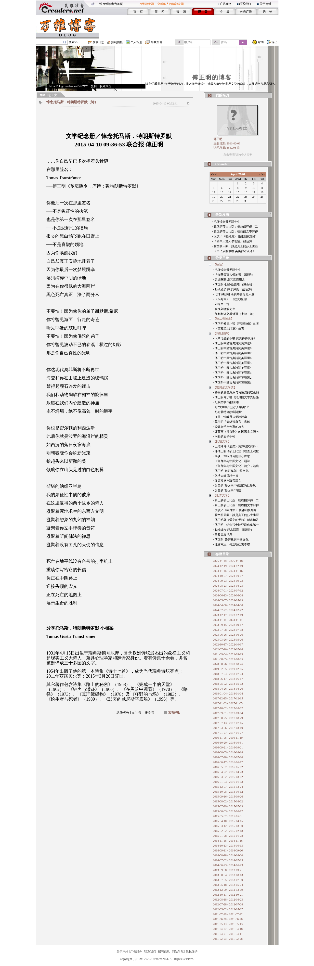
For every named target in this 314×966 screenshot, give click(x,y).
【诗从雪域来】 (223, 319)
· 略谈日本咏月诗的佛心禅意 (231, 456)
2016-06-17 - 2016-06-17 (228, 762)
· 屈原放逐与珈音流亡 (227, 480)
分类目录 (222, 258)
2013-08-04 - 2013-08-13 (228, 875)
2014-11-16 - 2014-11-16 (228, 840)
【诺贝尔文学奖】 (225, 387)
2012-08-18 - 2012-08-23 (228, 899)
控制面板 (117, 42)
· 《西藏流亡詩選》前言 (228, 328)
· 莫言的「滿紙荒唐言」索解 (231, 422)
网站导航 (178, 951)
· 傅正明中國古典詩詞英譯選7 (232, 353)
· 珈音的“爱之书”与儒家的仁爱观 (234, 485)
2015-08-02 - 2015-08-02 (228, 801)
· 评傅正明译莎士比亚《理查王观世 (236, 451)
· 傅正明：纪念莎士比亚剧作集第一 (236, 525)
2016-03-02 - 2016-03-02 (228, 777)
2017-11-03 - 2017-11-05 (228, 703)
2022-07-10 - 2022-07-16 (228, 649)
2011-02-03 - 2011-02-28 (228, 938)
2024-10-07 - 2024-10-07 (228, 576)
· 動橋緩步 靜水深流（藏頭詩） (233, 289)
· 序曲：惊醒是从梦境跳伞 (230, 417)
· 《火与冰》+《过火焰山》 (231, 299)
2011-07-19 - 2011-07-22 (228, 914)
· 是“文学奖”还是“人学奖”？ (231, 407)
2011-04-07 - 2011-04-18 (228, 929)
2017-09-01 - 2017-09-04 (228, 713)
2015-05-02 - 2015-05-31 (228, 816)
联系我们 (245, 4)
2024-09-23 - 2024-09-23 (228, 580)
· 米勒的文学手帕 (224, 436)
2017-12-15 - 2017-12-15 (228, 698)
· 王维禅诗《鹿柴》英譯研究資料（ (236, 446)
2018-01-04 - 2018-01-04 (228, 693)
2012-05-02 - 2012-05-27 (228, 909)
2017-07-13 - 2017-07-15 (228, 723)
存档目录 (222, 554)
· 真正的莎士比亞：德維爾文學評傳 (235, 231)
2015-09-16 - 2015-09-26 (228, 796)
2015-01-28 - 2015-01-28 (228, 835)
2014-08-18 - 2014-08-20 (228, 855)
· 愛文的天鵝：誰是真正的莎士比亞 (235, 246)
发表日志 (98, 42)
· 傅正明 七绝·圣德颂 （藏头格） (234, 284)
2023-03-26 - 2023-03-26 (228, 639)
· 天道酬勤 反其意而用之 (229, 279)
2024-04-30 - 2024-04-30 (228, 605)
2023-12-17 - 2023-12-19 (228, 615)
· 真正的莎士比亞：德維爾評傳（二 (235, 226)
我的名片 (222, 95)
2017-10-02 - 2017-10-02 (228, 708)
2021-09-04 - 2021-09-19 (228, 654)
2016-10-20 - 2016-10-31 (228, 742)
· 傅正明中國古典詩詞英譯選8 (232, 348)
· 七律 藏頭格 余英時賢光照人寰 (233, 294)
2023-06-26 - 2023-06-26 (228, 634)
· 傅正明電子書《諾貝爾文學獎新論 (236, 397)
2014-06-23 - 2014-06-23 (228, 865)
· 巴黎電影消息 (222, 534)
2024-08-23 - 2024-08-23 (228, 585)
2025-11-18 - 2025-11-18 (228, 561)
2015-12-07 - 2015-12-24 (228, 786)
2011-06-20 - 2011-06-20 (228, 919)
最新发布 (222, 215)
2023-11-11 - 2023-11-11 (227, 620)
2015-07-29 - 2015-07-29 (228, 806)
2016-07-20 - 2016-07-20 (228, 757)
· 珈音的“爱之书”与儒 (227, 490)
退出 (274, 42)
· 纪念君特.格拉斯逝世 (227, 412)
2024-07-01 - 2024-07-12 (228, 590)
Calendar (222, 164)
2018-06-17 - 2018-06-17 (228, 679)
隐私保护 (191, 951)
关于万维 (265, 4)
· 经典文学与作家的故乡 (228, 426)
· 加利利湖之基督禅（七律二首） (234, 314)
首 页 (138, 11)
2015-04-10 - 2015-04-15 (228, 821)
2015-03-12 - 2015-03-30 (228, 826)
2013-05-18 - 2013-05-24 (228, 885)
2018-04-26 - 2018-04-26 (228, 688)
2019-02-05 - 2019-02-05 (228, 669)
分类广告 (246, 11)
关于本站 (122, 951)
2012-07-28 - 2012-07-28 (228, 904)
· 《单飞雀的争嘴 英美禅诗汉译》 (234, 251)
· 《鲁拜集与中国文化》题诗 (231, 461)
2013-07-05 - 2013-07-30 (228, 880)
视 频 (181, 11)
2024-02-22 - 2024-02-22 (228, 610)
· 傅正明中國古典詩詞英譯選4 (232, 368)
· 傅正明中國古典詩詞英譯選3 (232, 372)
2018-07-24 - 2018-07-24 (228, 674)
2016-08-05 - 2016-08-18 (228, 752)
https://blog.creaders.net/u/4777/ (69, 86)
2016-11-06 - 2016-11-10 (228, 737)
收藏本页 (105, 86)
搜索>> (73, 42)
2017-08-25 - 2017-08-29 (228, 718)
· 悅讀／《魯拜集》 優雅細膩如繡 (234, 236)
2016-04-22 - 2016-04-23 (228, 772)
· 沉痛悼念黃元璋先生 (226, 221)
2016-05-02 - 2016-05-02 (228, 767)
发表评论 (174, 712)
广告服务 (226, 4)
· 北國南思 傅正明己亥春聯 (231, 544)
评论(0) (149, 712)
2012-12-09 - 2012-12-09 (228, 889)
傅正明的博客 (212, 77)
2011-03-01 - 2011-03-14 (228, 934)
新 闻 (159, 11)
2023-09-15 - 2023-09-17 (228, 625)
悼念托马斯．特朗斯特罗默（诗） (72, 102)
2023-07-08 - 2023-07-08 (228, 629)
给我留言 (156, 42)
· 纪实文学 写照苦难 (226, 402)
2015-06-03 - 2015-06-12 (228, 811)
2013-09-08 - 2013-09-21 (228, 870)
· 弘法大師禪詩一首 (225, 475)
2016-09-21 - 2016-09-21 (228, 747)
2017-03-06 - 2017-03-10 (228, 728)
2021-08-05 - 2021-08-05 (228, 659)
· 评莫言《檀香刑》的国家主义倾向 (236, 431)
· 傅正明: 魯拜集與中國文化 (231, 471)
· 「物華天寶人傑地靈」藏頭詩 (232, 241)
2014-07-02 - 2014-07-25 (228, 860)
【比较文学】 (222, 441)
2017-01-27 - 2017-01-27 (228, 732)
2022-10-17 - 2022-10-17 (228, 644)
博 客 (203, 11)
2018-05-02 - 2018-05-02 (228, 683)
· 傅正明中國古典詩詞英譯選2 (232, 377)
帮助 (261, 42)
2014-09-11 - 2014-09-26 (228, 850)
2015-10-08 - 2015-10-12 (228, 791)
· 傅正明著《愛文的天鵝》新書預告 (236, 520)
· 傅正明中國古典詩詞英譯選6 (232, 358)
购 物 (267, 11)
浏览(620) (123, 712)
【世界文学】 (222, 495)
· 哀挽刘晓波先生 (224, 309)
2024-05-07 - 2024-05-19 (228, 600)
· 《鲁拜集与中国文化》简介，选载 (236, 466)
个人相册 (136, 42)
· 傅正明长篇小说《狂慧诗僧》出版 (236, 323)
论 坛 (224, 11)
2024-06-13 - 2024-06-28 (228, 595)
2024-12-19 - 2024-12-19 (228, 566)
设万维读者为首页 (111, 4)
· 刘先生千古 (221, 304)
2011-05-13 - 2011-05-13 (228, 924)
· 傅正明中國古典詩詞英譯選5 (232, 363)
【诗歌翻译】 (222, 333)
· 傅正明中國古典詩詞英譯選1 (232, 382)
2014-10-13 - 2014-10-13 (228, 845)
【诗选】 (219, 265)
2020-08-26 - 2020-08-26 (228, 664)
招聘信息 (164, 951)
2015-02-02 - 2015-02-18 (228, 831)
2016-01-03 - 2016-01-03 (228, 782)
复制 (94, 86)
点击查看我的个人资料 (238, 154)
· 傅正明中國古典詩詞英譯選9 (232, 343)
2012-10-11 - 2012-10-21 (228, 894)
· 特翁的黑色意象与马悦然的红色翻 (236, 392)
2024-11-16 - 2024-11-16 (228, 571)
